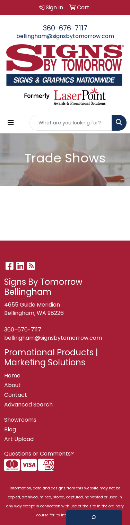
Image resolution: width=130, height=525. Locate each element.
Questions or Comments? (39, 454)
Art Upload (19, 439)
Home (12, 375)
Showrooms (20, 420)
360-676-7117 (65, 28)
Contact (15, 395)
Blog (10, 429)
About (12, 385)
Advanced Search (28, 405)
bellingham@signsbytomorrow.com (65, 36)
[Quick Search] (70, 123)
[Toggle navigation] (10, 123)
